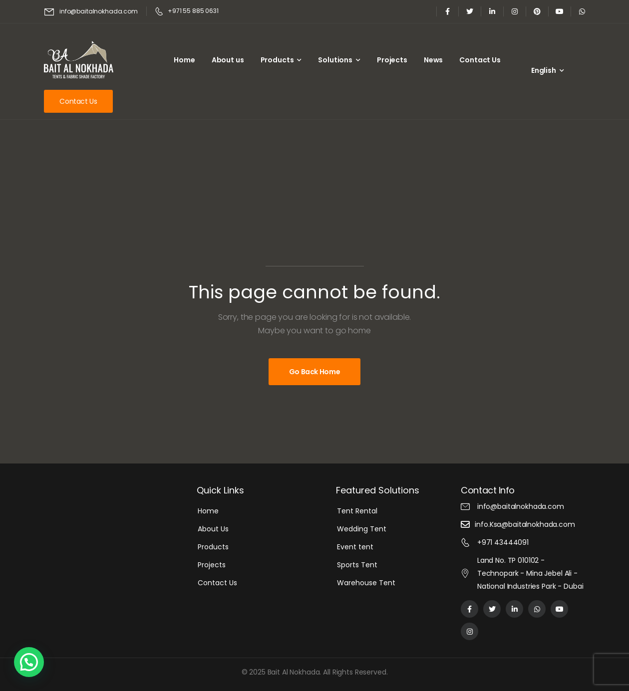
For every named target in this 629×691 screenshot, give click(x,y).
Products (277, 60)
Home (184, 60)
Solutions (335, 60)
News (433, 60)
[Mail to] (91, 11)
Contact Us (480, 60)
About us (228, 60)
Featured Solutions (377, 490)
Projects (392, 60)
